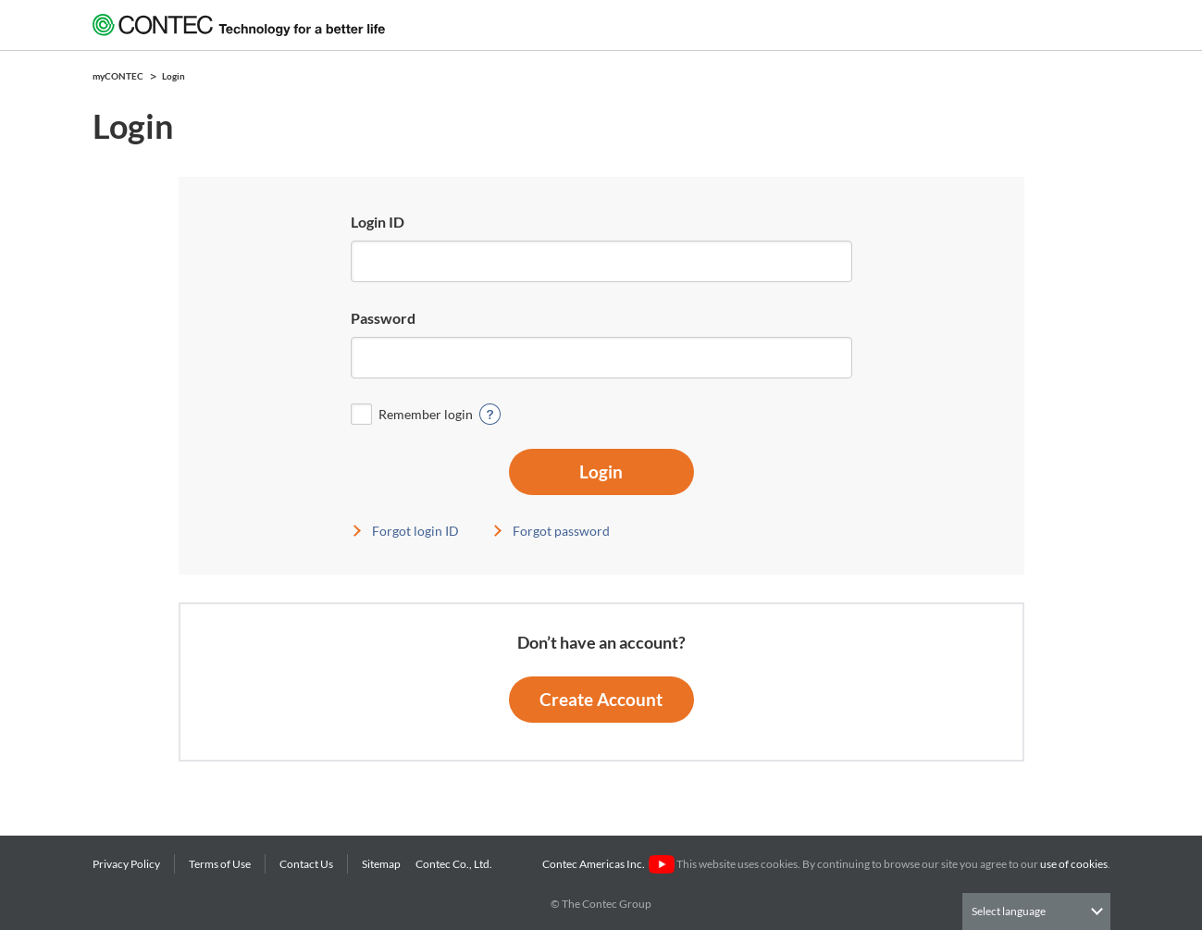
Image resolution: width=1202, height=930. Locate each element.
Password (383, 318)
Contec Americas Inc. (608, 864)
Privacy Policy (126, 864)
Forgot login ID (415, 531)
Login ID (377, 221)
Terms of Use (220, 864)
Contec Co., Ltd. (455, 864)
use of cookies (1074, 864)
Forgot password (561, 531)
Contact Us (306, 864)
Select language (1009, 911)
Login (601, 471)
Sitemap (381, 864)
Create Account (601, 699)
